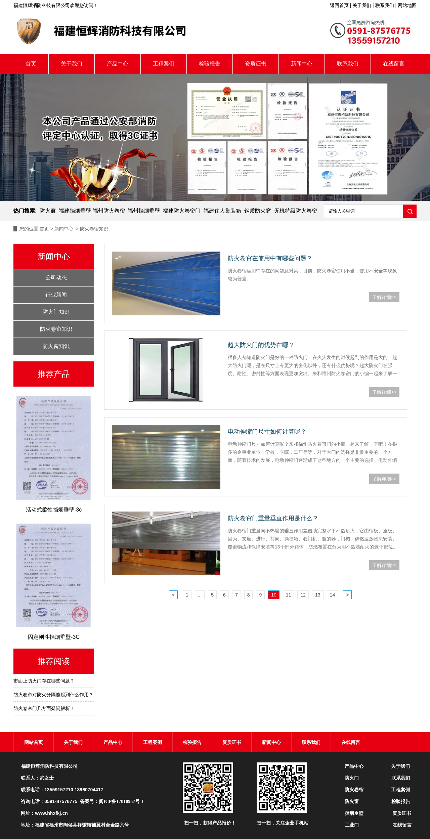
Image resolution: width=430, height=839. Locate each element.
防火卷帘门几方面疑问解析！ (44, 708)
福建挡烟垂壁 (75, 211)
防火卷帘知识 (56, 329)
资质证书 (255, 64)
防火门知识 (56, 312)
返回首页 (339, 5)
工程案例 (163, 64)
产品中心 (117, 64)
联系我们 (384, 5)
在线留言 (393, 64)
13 (317, 595)
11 (288, 595)
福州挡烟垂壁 (144, 211)
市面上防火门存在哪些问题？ (44, 680)
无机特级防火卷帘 (295, 211)
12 (303, 595)
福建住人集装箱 (222, 211)
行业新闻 (56, 295)
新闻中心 (301, 64)
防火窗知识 (56, 346)
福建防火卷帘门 (182, 211)
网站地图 (407, 5)
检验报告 (209, 64)
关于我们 (361, 5)
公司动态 (56, 277)
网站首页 (33, 742)
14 (332, 595)
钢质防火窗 (257, 211)
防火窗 (48, 211)
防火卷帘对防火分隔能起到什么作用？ (53, 694)
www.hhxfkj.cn (51, 813)
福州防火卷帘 (109, 211)
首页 (31, 64)
